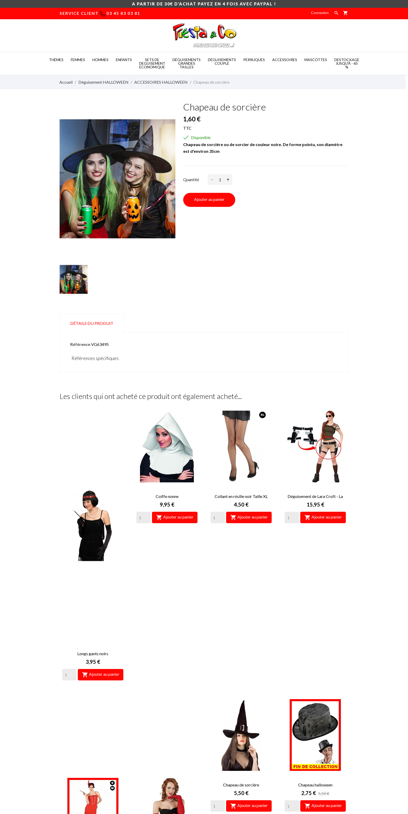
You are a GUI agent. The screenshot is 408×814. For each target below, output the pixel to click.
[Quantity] (69, 517)
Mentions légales (222, 710)
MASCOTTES (315, 59)
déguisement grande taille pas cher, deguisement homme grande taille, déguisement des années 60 (162, 732)
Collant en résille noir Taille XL (241, 496)
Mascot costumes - (135, 782)
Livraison (215, 703)
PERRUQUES (254, 59)
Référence (80, 344)
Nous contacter (220, 726)
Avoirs (287, 726)
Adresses (290, 734)
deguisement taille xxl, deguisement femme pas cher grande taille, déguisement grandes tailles (163, 710)
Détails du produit (91, 323)
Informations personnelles (303, 703)
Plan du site (217, 734)
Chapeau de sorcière (241, 627)
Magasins (215, 742)
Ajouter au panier (209, 199)
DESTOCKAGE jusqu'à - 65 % (346, 63)
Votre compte (300, 689)
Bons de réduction (297, 742)
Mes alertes (291, 749)
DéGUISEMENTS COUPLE (222, 61)
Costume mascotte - (176, 782)
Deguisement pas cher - (221, 782)
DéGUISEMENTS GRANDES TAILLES (187, 63)
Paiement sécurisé (223, 718)
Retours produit (295, 710)
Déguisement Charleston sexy (92, 627)
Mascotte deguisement (269, 782)
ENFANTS (124, 59)
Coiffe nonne (167, 496)
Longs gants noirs (92, 496)
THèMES (56, 59)
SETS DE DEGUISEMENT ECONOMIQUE (152, 63)
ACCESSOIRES (284, 59)
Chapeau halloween (315, 627)
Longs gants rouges (167, 627)
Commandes (292, 718)
